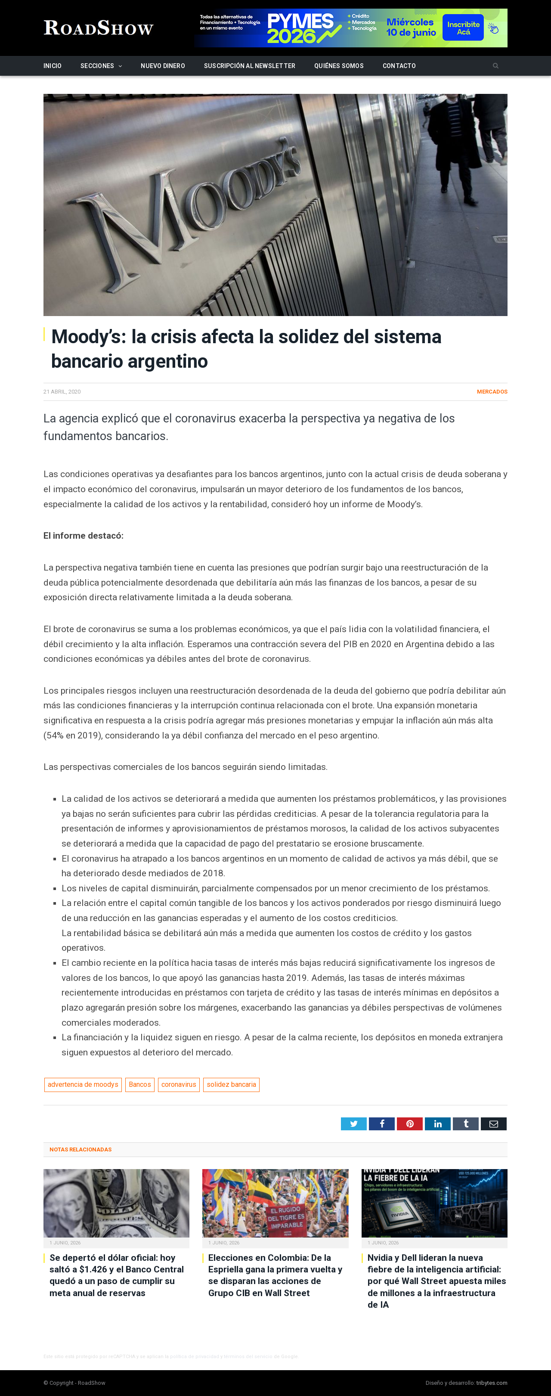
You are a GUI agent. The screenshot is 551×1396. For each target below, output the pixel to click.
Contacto (399, 65)
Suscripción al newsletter (249, 65)
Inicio (52, 65)
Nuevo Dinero (163, 65)
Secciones (97, 65)
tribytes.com (492, 1383)
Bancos (140, 1084)
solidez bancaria (231, 1084)
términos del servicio (248, 1356)
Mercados (492, 391)
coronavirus (178, 1084)
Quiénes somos (339, 65)
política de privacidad (194, 1356)
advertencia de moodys (83, 1084)
